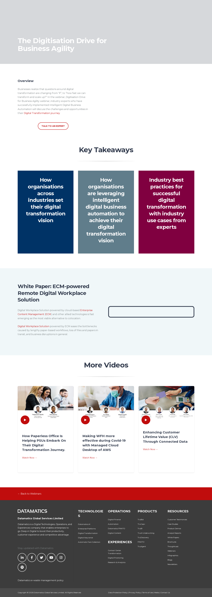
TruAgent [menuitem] (142, 546)
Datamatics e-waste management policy (40, 580)
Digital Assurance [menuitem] (85, 537)
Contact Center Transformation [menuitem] (114, 551)
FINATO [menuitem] (141, 542)
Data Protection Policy (117, 592)
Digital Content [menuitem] (114, 533)
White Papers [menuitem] (173, 537)
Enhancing (153, 432)
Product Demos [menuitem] (174, 528)
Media (156, 592)
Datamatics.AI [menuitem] (84, 524)
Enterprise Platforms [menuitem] (87, 529)
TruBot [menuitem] (141, 519)
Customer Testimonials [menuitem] (177, 519)
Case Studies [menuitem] (173, 524)
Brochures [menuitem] (172, 542)
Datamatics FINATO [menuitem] (116, 528)
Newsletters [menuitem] (172, 564)
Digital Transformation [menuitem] (88, 533)
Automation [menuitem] (113, 524)
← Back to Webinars (29, 493)
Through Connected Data (165, 441)
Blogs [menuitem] (170, 560)
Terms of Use (147, 592)
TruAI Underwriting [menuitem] (146, 533)
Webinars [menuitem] (171, 551)
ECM (48, 314)
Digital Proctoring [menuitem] (115, 558)
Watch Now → (29, 457)
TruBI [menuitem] (140, 528)
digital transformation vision (45, 213)
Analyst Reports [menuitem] (174, 533)
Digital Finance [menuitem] (114, 519)
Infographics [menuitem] (173, 555)
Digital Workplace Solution (33, 326)
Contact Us (165, 592)
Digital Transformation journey (42, 113)
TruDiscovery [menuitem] (143, 537)
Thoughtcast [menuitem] (173, 546)
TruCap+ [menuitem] (141, 524)
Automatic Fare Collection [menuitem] (89, 542)
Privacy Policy (135, 592)
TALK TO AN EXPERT (53, 126)
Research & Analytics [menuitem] (116, 562)
